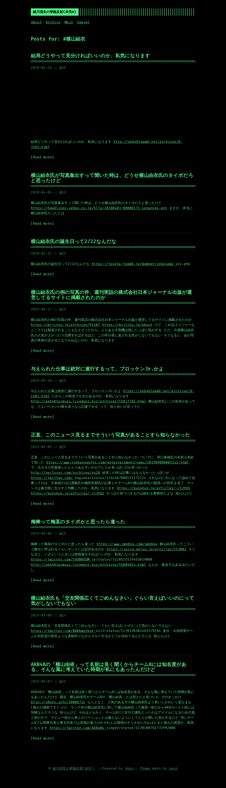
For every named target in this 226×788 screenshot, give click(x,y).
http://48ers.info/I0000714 (58, 702)
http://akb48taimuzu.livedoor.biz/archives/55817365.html (88, 401)
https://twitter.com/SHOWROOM (60, 559)
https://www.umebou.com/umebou (127, 544)
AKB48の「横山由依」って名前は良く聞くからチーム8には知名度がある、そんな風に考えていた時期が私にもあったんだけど (108, 667)
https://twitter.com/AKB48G (77, 728)
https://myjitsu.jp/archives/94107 (65, 325)
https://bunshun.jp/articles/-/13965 (153, 488)
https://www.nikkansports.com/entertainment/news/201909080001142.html (117, 462)
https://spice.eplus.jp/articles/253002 (146, 549)
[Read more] (42, 157)
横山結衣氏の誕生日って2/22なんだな (73, 241)
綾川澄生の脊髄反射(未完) (73, 768)
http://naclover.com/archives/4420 (65, 472)
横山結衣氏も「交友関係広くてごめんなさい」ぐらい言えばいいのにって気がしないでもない (112, 600)
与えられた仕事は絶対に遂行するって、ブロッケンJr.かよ (97, 369)
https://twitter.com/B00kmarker (62, 631)
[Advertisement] (113, 105)
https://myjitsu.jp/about (127, 325)
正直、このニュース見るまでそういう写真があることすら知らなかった (110, 435)
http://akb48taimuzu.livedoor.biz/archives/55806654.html (88, 564)
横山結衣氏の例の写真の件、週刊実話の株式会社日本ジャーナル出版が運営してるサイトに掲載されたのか (111, 295)
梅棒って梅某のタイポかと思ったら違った (78, 522)
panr (173, 768)
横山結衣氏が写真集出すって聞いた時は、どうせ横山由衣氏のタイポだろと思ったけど (112, 178)
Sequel (83, 22)
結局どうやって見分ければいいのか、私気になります (90, 56)
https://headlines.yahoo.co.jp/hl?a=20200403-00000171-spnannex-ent (99, 208)
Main (69, 22)
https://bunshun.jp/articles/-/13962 (67, 493)
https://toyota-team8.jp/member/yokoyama (132, 264)
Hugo (129, 768)
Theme (145, 768)
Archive (53, 22)
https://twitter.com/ (52, 478)
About (36, 22)
